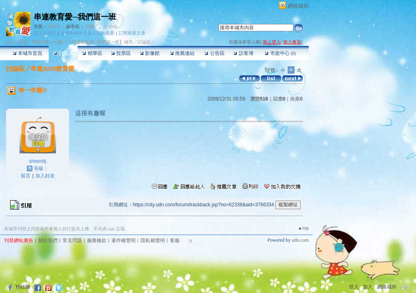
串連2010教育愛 (52, 68)
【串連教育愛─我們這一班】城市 (100, 41)
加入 (368, 287)
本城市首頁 (27, 53)
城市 (22, 41)
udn (9, 41)
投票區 (121, 53)
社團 (58, 41)
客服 (175, 240)
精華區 (92, 53)
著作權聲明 (123, 240)
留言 (25, 176)
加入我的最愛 (100, 33)
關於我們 (48, 240)
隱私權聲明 (153, 240)
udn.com (300, 240)
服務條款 (96, 240)
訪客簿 (243, 53)
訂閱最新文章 (132, 33)
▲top (303, 228)
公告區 (214, 53)
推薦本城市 (72, 33)
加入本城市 (45, 33)
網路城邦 (298, 6)
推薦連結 (182, 53)
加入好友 (45, 176)
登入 (354, 287)
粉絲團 (22, 287)
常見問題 (72, 240)
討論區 (63, 53)
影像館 (150, 53)
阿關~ (91, 26)
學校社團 (40, 41)
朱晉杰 (54, 26)
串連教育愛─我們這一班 (75, 17)
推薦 (296, 99)
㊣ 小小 (110, 26)
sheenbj (37, 161)
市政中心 (280, 53)
